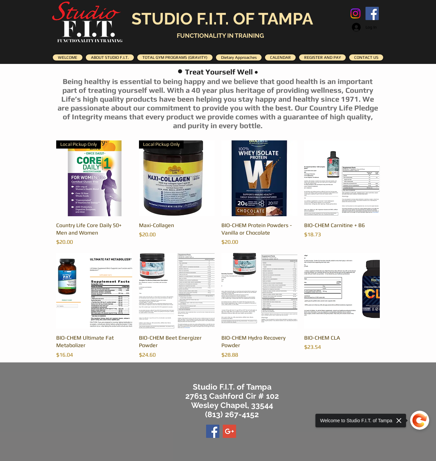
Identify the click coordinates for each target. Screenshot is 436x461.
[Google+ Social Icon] (229, 431)
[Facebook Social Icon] (372, 13)
